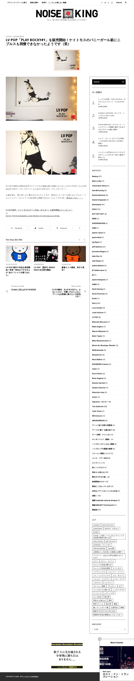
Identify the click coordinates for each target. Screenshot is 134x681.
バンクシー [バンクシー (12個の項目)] (108, 582)
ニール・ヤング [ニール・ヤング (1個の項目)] (118, 579)
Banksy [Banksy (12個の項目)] (96, 525)
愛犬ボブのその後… (99, 477)
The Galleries (97, 406)
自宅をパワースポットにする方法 (104, 491)
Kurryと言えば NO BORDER (25, 288)
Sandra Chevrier (99, 388)
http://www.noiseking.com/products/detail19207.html (33, 216)
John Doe (95, 256)
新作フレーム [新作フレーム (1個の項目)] (98, 604)
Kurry (94, 303)
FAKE (94, 228)
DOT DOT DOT (98, 214)
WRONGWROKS (98, 420)
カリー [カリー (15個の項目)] (95, 561)
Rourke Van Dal (98, 383)
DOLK (94, 209)
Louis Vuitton (97, 312)
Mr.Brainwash (97, 350)
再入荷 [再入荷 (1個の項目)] (106, 597)
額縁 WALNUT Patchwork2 (103, 505)
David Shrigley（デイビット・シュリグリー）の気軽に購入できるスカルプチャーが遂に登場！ (111, 127)
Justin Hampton (98, 280)
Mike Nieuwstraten (100, 341)
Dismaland (96, 204)
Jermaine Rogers (99, 251)
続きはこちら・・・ (74, 198)
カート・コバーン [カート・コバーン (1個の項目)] (107, 561)
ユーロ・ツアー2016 (100, 458)
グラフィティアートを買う (17, 3)
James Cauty (97, 233)
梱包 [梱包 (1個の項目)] (115, 604)
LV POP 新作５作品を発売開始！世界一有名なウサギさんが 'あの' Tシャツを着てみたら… (18, 271)
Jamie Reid (96, 237)
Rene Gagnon (97, 378)
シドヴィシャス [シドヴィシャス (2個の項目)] (99, 572)
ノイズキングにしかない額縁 (103, 444)
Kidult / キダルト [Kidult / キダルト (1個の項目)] (112, 528)
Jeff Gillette (97, 247)
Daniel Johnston (98, 195)
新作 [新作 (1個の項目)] (110, 600)
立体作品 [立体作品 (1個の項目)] (114, 607)
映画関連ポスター (99, 481)
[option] (18, 260)
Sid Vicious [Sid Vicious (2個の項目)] (110, 541)
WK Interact (97, 416)
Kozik (94, 298)
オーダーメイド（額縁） (101, 439)
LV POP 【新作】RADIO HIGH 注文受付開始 (44, 268)
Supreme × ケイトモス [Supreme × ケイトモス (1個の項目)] (102, 545)
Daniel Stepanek (99, 200)
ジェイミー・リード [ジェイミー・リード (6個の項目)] (115, 572)
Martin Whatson (99, 331)
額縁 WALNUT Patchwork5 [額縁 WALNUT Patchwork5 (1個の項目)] (104, 611)
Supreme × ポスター (100, 402)
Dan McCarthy (98, 190)
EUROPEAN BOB (98, 223)
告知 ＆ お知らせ (98, 472)
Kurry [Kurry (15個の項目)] (96, 532)
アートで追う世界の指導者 (102, 425)
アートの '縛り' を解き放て (102, 430)
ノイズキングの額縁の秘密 (102, 449)
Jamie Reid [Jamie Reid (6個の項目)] (97, 528)
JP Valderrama (98, 270)
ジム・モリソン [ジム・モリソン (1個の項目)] (118, 575)
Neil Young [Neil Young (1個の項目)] (98, 541)
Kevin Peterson (98, 294)
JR (93, 275)
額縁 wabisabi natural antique (104, 500)
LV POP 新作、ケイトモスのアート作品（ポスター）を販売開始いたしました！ (39, 210)
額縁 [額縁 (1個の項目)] (122, 607)
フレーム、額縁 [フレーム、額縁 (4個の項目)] (99, 586)
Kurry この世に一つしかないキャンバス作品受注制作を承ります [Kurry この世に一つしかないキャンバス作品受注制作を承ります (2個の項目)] (108, 536)
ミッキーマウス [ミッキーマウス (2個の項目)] (118, 589)
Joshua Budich (98, 265)
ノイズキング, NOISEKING (30, 676)
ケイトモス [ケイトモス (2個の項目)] (117, 568)
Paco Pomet (97, 373)
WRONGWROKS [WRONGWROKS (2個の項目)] (99, 548)
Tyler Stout (97, 411)
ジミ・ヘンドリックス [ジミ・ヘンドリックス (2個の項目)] (101, 575)
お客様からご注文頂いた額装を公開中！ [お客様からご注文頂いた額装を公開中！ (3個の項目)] (108, 552)
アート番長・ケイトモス (101, 434)
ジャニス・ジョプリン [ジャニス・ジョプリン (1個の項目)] (101, 579)
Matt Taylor (97, 336)
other (94, 369)
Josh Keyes (96, 261)
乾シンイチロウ (98, 467)
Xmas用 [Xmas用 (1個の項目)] (111, 548)
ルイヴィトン (97, 463)
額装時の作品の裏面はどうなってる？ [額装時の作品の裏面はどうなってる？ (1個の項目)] (107, 614)
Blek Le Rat (97, 181)
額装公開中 (34, 3)
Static (94, 397)
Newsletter (97, 355)
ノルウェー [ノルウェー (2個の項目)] (97, 582)
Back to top (122, 676)
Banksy (95, 176)
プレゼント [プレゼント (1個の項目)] (112, 586)
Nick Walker (97, 359)
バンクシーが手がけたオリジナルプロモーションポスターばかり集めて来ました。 (111, 154)
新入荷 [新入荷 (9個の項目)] (108, 604)
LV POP (9, 37)
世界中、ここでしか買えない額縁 (54, 3)
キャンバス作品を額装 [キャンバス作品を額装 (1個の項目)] (101, 568)
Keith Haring (97, 289)
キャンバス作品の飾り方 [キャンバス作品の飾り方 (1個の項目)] (102, 564)
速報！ (94, 496)
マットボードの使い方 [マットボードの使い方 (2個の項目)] (101, 589)
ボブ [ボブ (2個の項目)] (120, 586)
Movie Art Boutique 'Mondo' (103, 345)
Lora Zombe (97, 308)
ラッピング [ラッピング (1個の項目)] (97, 593)
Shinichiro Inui (98, 392)
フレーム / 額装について (101, 453)
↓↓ (7, 213)
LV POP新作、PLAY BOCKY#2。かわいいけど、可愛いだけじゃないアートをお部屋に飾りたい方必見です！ (66, 291)
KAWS (94, 284)
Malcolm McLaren (99, 322)
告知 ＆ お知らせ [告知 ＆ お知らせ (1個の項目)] (99, 600)
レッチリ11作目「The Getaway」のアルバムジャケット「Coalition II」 (111, 101)
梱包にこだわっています (101, 486)
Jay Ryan (95, 242)
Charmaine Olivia (99, 186)
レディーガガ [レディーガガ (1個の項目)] (109, 593)
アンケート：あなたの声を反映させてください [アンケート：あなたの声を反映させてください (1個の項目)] (108, 556)
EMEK (94, 218)
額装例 (94, 510)
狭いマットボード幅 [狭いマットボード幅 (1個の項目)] (100, 607)
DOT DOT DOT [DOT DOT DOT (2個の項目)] (107, 525)
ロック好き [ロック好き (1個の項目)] (97, 597)
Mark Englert (97, 326)
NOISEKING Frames (100, 364)
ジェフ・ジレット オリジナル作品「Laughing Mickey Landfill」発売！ (111, 140)
